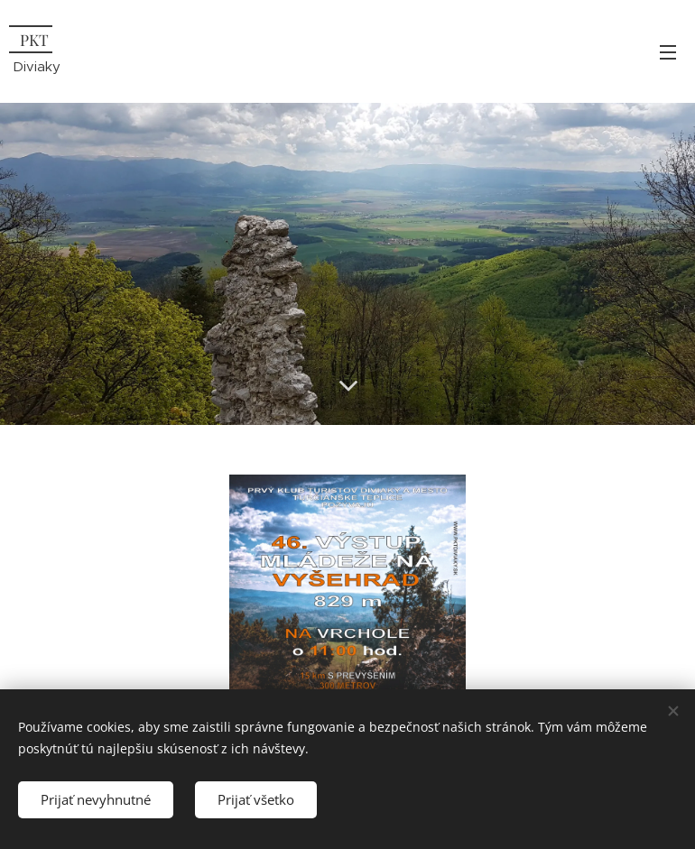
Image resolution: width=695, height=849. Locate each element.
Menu (668, 52)
